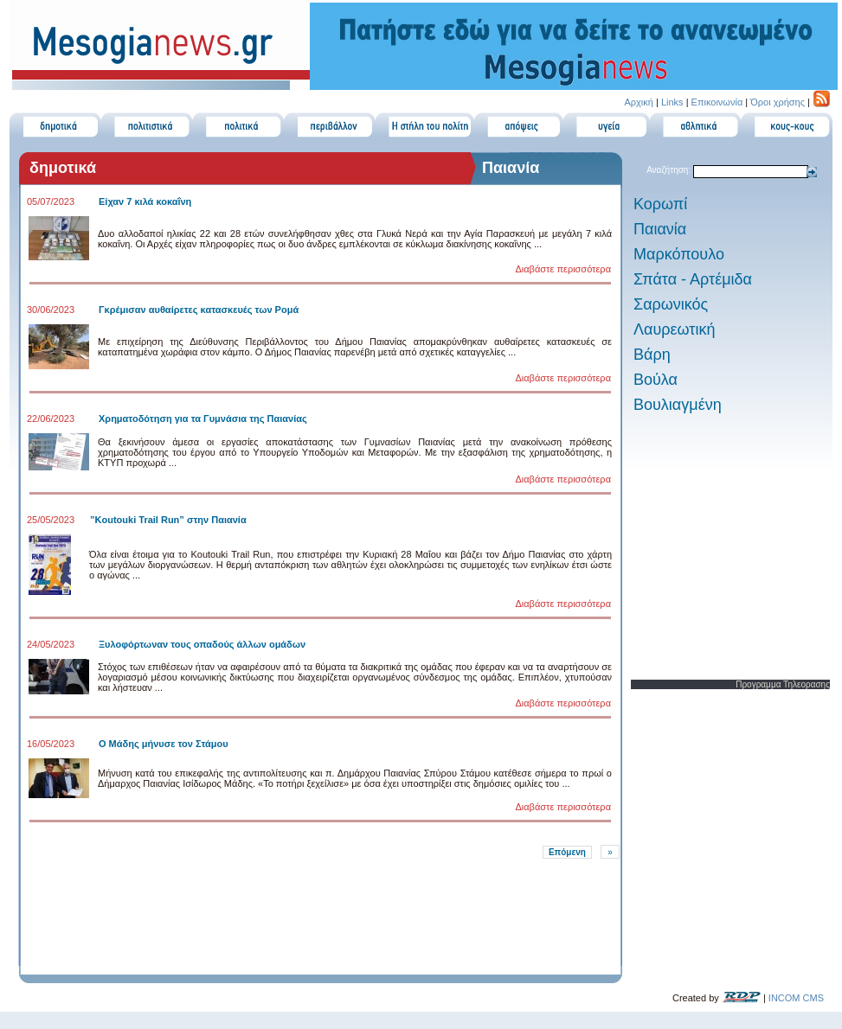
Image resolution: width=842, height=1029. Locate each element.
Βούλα (655, 379)
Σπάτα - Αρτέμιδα (692, 279)
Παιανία (659, 229)
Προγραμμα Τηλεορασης (783, 684)
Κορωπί (660, 204)
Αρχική (638, 102)
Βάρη (652, 354)
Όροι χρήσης (777, 102)
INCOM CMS (796, 998)
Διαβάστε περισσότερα (563, 269)
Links (672, 102)
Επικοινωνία (717, 102)
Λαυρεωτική (674, 329)
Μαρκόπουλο (678, 254)
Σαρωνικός (670, 304)
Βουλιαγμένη (677, 404)
